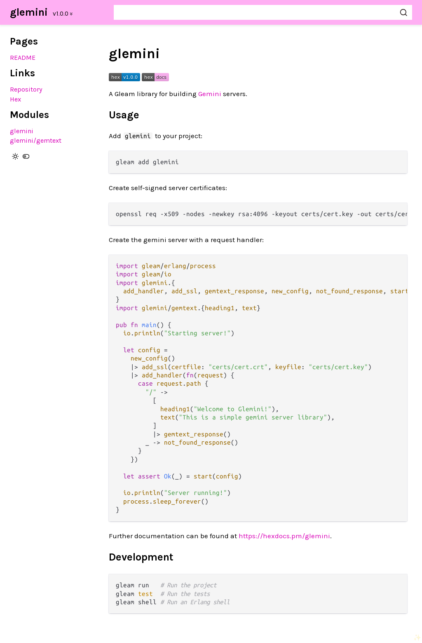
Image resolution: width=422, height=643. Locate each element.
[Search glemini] (263, 12)
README (22, 57)
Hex (15, 99)
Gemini (209, 94)
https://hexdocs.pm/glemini (284, 536)
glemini (29, 12)
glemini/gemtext (35, 140)
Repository (26, 89)
